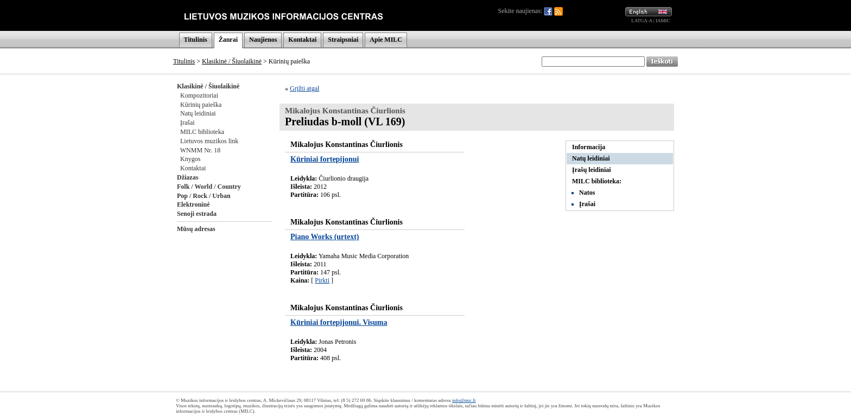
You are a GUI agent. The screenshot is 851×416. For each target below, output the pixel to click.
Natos (587, 192)
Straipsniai (343, 39)
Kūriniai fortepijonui (324, 159)
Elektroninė (193, 204)
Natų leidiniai (198, 113)
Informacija (588, 147)
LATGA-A (641, 20)
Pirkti (322, 280)
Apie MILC (386, 39)
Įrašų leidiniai (591, 170)
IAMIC (663, 20)
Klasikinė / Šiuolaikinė (232, 61)
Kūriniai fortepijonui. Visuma (339, 322)
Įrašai (187, 122)
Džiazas (187, 177)
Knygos (190, 159)
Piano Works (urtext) (324, 237)
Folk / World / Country (209, 186)
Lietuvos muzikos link (209, 141)
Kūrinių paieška (200, 104)
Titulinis (195, 39)
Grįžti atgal (304, 88)
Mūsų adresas (196, 229)
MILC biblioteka (202, 132)
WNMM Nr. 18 (200, 150)
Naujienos (263, 39)
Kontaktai (302, 39)
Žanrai (228, 39)
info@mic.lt (464, 400)
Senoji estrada (197, 213)
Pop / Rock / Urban (204, 196)
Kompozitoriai (199, 95)
